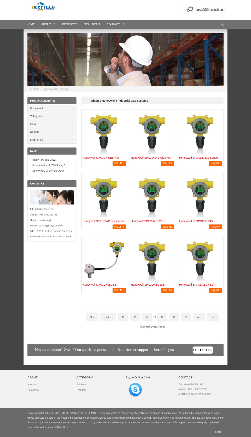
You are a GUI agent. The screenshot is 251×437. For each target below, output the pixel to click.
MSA (33, 124)
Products (69, 24)
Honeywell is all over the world (48, 170)
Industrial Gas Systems (56, 89)
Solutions (92, 24)
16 (162, 317)
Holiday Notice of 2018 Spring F (48, 165)
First (92, 317)
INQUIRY (119, 163)
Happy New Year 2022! (44, 159)
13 (135, 317)
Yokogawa (36, 116)
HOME (30, 24)
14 (147, 317)
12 (123, 317)
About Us (48, 24)
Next (198, 317)
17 (174, 317)
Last (213, 317)
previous (108, 317)
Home (36, 89)
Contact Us (115, 24)
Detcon (34, 131)
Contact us (33, 390)
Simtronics (36, 139)
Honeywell (36, 108)
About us (32, 384)
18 (186, 317)
